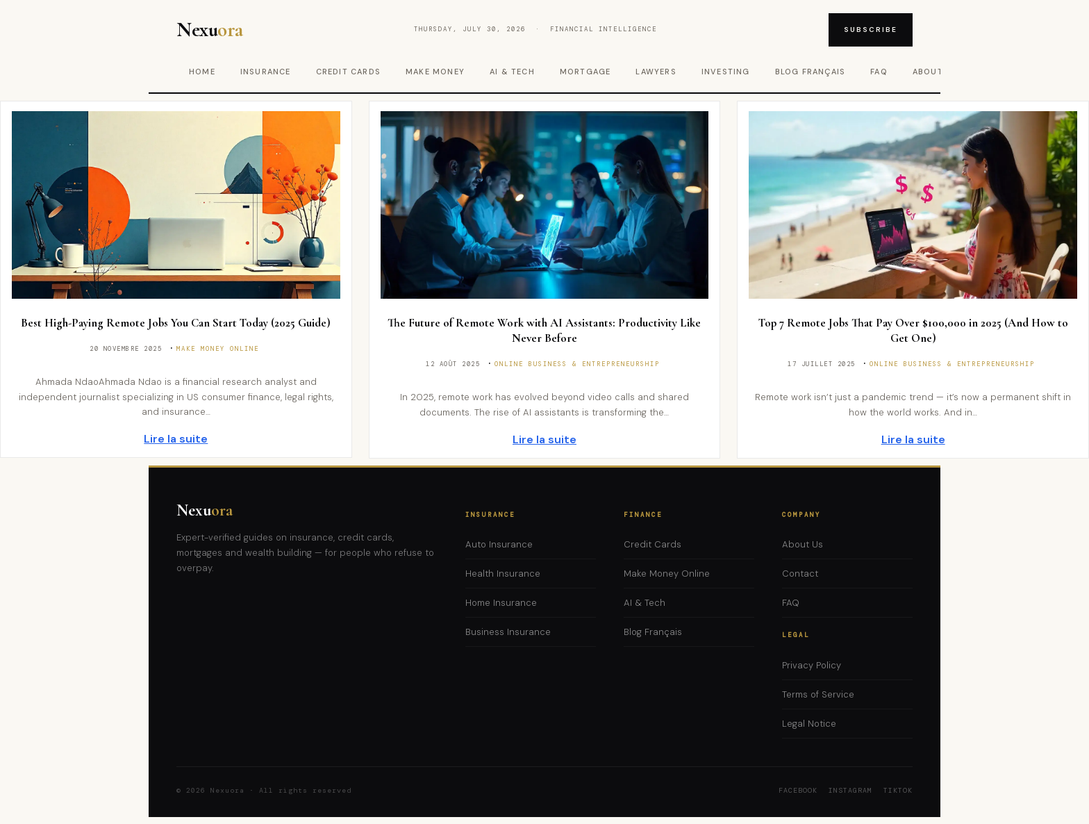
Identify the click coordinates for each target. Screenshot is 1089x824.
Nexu (204, 510)
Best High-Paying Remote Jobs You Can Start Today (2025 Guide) (176, 322)
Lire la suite (176, 438)
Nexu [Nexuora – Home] (210, 30)
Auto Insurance (499, 544)
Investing (725, 71)
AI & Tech (512, 71)
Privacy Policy (811, 665)
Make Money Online (217, 349)
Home (202, 71)
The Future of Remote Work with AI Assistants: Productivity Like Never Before (544, 330)
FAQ (879, 71)
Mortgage (585, 71)
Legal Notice (809, 724)
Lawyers (655, 71)
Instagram (850, 790)
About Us (802, 544)
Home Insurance (501, 603)
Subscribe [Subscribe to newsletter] (870, 29)
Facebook (798, 790)
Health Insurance (502, 573)
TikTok (898, 790)
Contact (800, 573)
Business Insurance (508, 632)
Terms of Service (818, 694)
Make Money (435, 71)
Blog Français (810, 71)
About (928, 71)
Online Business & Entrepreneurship (577, 364)
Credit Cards (348, 71)
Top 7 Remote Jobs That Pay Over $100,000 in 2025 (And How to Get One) (913, 330)
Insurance (265, 71)
